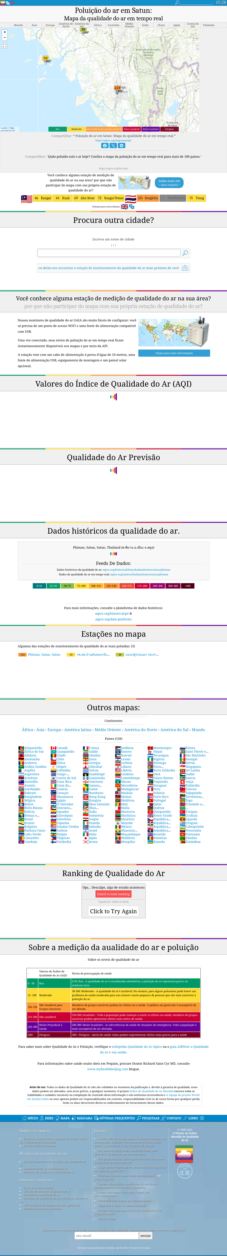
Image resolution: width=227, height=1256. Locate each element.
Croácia (59, 782)
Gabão (90, 744)
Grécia (90, 763)
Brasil (25, 812)
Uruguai (189, 815)
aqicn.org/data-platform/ (113, 612)
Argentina (28, 767)
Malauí (123, 789)
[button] (4, 25)
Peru (153, 782)
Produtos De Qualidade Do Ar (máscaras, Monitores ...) (53, 1192)
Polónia (156, 785)
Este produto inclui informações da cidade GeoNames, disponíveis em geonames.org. (129, 1153)
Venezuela (190, 823)
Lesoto (122, 752)
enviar (146, 1228)
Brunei (26, 815)
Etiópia (59, 827)
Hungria (92, 793)
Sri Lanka (190, 763)
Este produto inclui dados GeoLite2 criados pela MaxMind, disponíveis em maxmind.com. (125, 1144)
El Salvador (62, 797)
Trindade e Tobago (191, 799)
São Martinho (193, 748)
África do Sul (31, 744)
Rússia (187, 740)
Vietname (190, 827)
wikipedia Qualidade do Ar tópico (137, 1039)
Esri (13, 123)
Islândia (92, 819)
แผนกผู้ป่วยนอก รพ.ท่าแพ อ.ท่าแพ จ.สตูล (137, 649)
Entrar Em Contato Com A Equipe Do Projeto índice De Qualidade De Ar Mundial (53, 1132)
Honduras (93, 785)
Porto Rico (157, 789)
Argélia (26, 763)
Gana (90, 752)
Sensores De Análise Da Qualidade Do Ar (48, 1164)
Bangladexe (30, 789)
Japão (90, 830)
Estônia (59, 823)
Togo (186, 793)
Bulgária (27, 819)
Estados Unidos (65, 819)
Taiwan (188, 782)
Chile (57, 752)
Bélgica (26, 793)
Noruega (156, 755)
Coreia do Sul (63, 770)
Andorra (27, 755)
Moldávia (125, 830)
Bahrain (27, 785)
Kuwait (123, 748)
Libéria (123, 763)
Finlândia (61, 834)
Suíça (187, 774)
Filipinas (60, 830)
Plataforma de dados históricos (42, 1201)
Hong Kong (94, 789)
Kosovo (123, 744)
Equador (60, 804)
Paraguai (157, 778)
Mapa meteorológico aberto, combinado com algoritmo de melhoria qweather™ (130, 1161)
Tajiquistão (191, 785)
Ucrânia (188, 808)
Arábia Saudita (32, 759)
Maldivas (124, 793)
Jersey (90, 834)
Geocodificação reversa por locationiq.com (124, 1193)
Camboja (27, 834)
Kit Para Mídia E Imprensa (39, 1138)
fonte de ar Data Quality (38, 1180)
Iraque (91, 812)
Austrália (28, 774)
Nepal (154, 744)
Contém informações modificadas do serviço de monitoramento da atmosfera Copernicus (125, 1178)
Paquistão (157, 774)
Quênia (155, 800)
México (123, 819)
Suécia (187, 770)
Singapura (190, 759)
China (58, 755)
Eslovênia (61, 812)
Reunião (156, 827)
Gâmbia (91, 748)
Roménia (157, 830)
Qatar (154, 797)
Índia (90, 804)
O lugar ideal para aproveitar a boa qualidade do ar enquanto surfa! (127, 1204)
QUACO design (107, 1211)
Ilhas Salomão (96, 797)
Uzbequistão (192, 819)
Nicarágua (158, 748)
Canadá (59, 740)
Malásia (124, 785)
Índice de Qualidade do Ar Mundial (152, 1083)
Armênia (27, 770)
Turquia (188, 804)
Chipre (58, 759)
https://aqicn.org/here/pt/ (113, 161)
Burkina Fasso (31, 823)
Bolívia (26, 804)
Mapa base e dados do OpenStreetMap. (121, 1198)
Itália (90, 827)
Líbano (123, 759)
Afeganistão (30, 740)
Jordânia (124, 740)
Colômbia (61, 763)
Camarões (28, 830)
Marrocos (125, 804)
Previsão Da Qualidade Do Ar (41, 1187)
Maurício (124, 812)
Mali (121, 797)
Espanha (60, 815)
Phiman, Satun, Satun (39, 647)
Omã (153, 767)
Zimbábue (190, 834)
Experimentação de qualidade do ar (45, 1161)
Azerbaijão (29, 782)
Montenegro (159, 740)
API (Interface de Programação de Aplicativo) (51, 1197)
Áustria (26, 778)
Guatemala (94, 770)
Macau (123, 774)
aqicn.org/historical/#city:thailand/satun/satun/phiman (136, 562)
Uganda (188, 812)
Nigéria (155, 752)
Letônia (123, 755)
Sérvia (187, 755)
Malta (122, 800)
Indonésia (93, 808)
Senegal (188, 752)
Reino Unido (159, 808)
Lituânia (124, 767)
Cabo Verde (29, 827)
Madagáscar (127, 782)
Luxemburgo (127, 770)
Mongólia (125, 834)
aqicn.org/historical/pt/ (112, 606)
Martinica (125, 808)
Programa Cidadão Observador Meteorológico (126, 1168)
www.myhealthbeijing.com (108, 1062)
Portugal (156, 793)
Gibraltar (92, 759)
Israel (90, 823)
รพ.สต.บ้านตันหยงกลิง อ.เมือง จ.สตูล (100, 647)
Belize (25, 797)
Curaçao (59, 785)
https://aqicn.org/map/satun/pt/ (113, 133)
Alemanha (29, 752)
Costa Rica (61, 774)
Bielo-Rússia (30, 800)
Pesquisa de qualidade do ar (43, 1146)
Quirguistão (159, 804)
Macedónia (126, 778)
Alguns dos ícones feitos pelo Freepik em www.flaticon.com (121, 1186)
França (91, 740)
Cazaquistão (62, 744)
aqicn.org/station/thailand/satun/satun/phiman (139, 567)
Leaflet (4, 120)
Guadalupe (94, 767)
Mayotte (124, 815)
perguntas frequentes (37, 1172)
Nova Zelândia (161, 763)
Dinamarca (62, 789)
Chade (58, 748)
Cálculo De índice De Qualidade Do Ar (46, 1183)
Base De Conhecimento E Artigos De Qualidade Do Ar (52, 1155)
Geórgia (91, 755)
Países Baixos (160, 770)
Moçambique (127, 827)
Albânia (27, 748)
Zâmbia (188, 830)
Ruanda (156, 834)
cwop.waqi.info (103, 1171)
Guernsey (93, 774)
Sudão (187, 767)
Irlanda (91, 815)
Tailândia (190, 778)
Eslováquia (62, 808)
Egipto (58, 793)
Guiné (90, 782)
